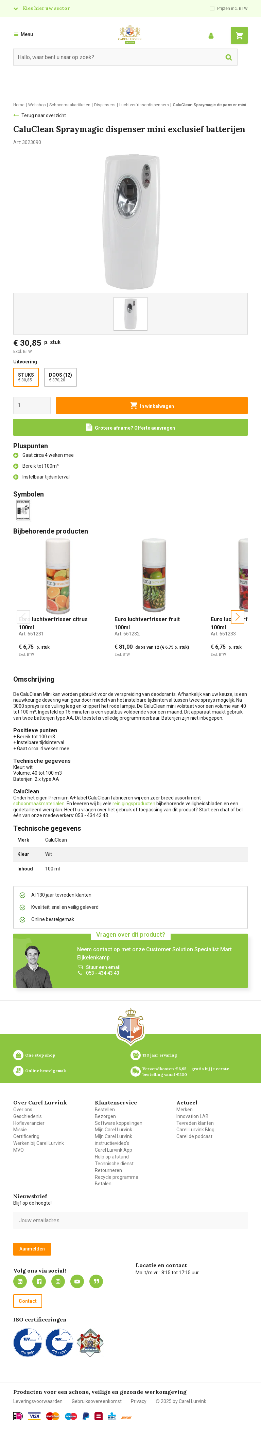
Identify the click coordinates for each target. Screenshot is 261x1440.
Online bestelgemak (45, 1070)
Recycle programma (116, 1177)
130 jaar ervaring (159, 1055)
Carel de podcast (194, 1136)
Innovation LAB (192, 1116)
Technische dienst (114, 1163)
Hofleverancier (29, 1123)
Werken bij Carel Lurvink (38, 1143)
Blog (96, 1281)
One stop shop (40, 1055)
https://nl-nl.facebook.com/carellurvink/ (39, 1281)
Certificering (26, 1136)
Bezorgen (105, 1116)
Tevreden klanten (195, 1123)
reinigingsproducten (133, 803)
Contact (28, 1301)
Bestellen (105, 1109)
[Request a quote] (130, 427)
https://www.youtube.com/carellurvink (77, 1281)
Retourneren (108, 1170)
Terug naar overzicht (43, 115)
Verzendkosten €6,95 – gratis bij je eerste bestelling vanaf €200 (186, 1071)
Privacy (138, 1401)
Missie (20, 1129)
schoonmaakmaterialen (39, 803)
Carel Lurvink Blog (195, 1129)
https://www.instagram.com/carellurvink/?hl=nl (58, 1281)
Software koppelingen (118, 1123)
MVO (18, 1150)
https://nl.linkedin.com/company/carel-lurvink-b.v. (20, 1281)
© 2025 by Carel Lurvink (181, 1401)
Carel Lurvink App (113, 1150)
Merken (184, 1109)
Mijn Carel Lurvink (113, 1129)
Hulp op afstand (112, 1156)
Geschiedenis (27, 1116)
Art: (31, 633)
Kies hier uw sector (46, 8)
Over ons (22, 1109)
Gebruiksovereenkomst (97, 1401)
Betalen (103, 1183)
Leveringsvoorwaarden (38, 1401)
